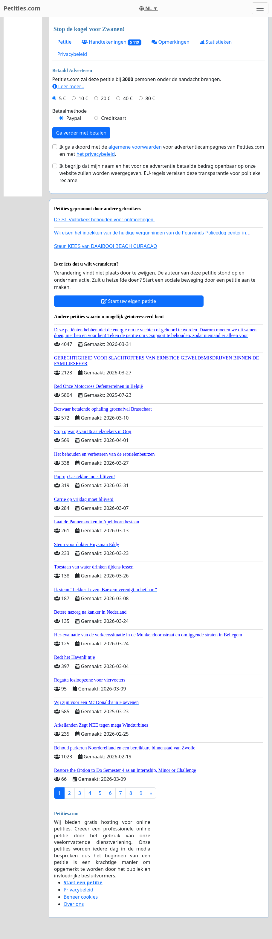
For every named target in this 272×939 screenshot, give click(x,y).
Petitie (64, 42)
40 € (128, 98)
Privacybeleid (72, 54)
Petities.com (22, 8)
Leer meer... (68, 86)
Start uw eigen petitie (128, 301)
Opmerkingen (170, 42)
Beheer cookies (81, 897)
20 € (105, 98)
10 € (83, 98)
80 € (150, 98)
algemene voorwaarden (135, 147)
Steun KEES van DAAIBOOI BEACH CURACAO (105, 246)
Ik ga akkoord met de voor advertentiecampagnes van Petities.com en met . (161, 150)
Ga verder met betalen (81, 132)
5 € (62, 98)
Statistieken (216, 42)
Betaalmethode (69, 111)
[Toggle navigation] (260, 8)
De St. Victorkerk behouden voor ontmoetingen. (104, 219)
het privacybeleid (96, 154)
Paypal (73, 118)
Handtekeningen (111, 42)
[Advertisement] (23, 106)
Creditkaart (113, 118)
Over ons (74, 904)
